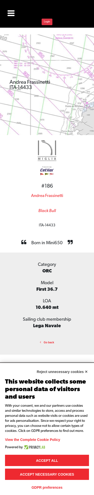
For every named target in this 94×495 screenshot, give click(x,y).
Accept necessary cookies (47, 474)
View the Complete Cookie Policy (32, 440)
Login (47, 21)
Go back (47, 342)
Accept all (47, 461)
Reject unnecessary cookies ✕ (62, 372)
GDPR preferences (47, 487)
